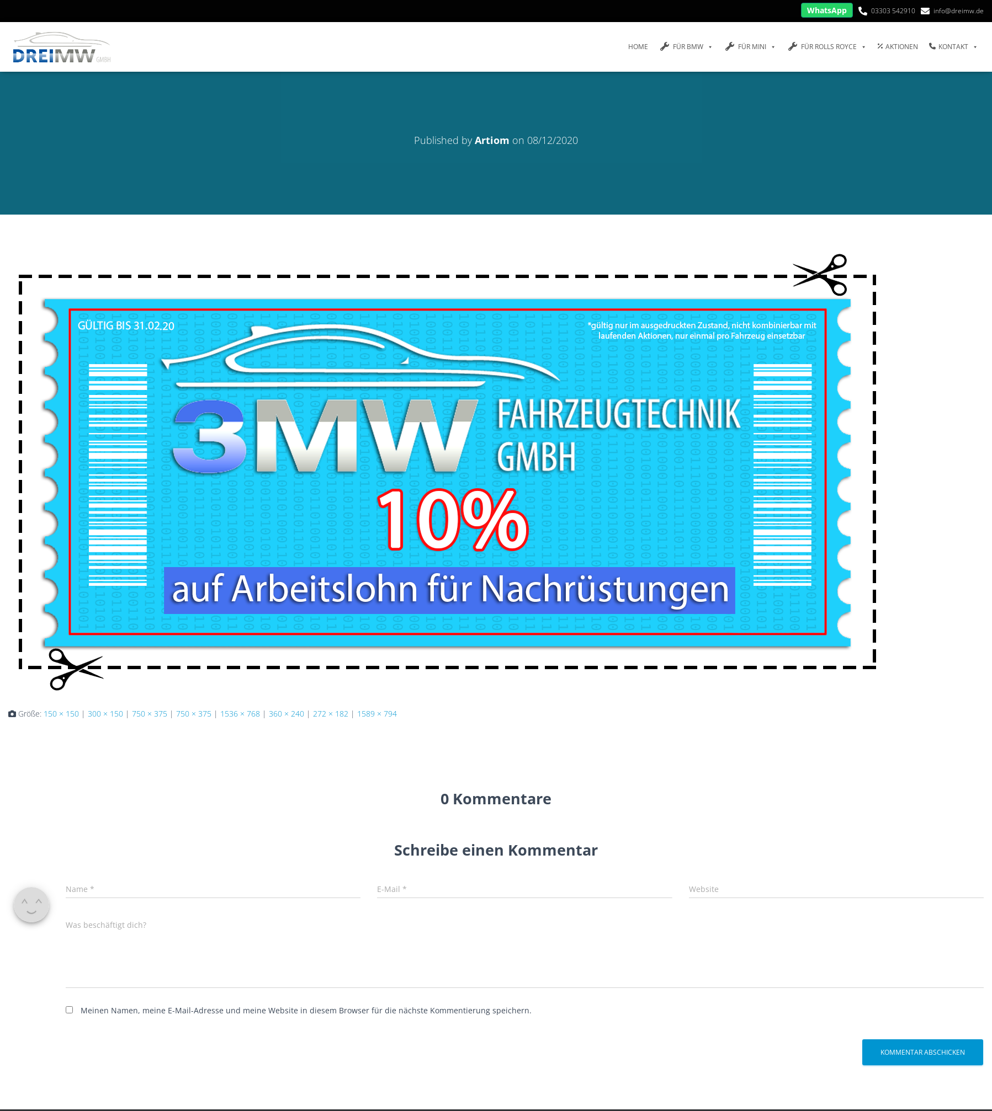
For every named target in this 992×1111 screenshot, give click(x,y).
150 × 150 (61, 713)
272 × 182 (330, 713)
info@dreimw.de (958, 10)
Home (638, 46)
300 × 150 (105, 713)
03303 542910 (893, 10)
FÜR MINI (750, 47)
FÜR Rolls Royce (827, 47)
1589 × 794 (377, 713)
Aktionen (898, 46)
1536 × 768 (240, 713)
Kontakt (953, 47)
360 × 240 (286, 713)
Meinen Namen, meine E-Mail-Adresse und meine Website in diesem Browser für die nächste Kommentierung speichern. (306, 1010)
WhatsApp (827, 10)
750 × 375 (149, 713)
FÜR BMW (686, 47)
